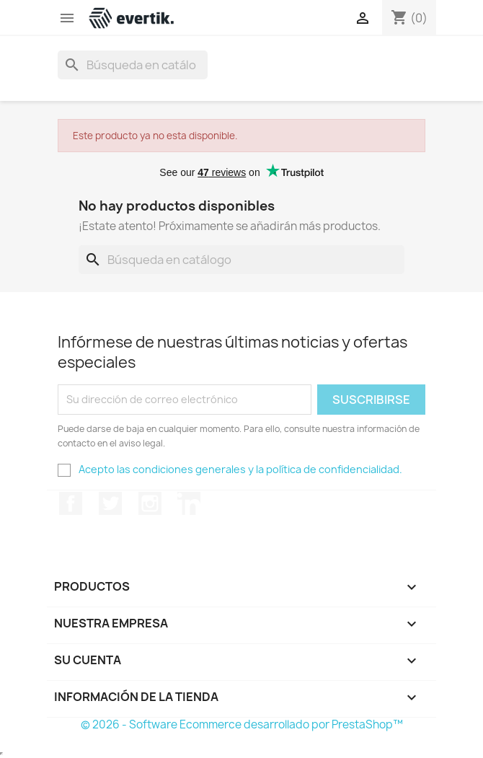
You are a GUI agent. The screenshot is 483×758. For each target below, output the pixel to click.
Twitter (110, 503)
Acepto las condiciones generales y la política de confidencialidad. (240, 469)
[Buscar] (133, 64)
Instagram (149, 503)
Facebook (70, 503)
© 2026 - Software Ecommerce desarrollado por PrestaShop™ (242, 724)
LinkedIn (188, 503)
